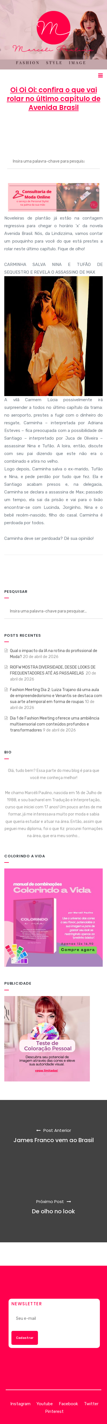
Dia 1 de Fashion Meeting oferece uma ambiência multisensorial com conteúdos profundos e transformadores (54, 724)
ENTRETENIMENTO (53, 134)
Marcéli (21, 128)
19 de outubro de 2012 (61, 128)
